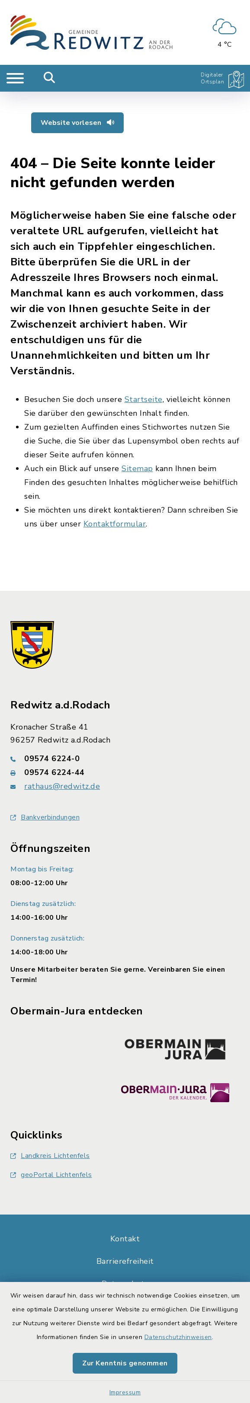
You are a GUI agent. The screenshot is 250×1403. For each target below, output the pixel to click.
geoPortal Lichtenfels (51, 1175)
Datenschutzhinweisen (178, 1337)
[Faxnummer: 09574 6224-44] (125, 772)
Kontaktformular (114, 524)
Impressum (125, 1392)
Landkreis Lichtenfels (50, 1156)
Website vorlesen (77, 123)
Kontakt (125, 1239)
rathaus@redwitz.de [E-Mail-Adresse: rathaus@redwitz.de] (62, 786)
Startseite (144, 399)
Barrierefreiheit (125, 1261)
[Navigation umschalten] (15, 78)
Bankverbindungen (45, 817)
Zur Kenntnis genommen (125, 1363)
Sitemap (137, 468)
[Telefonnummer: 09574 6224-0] (125, 758)
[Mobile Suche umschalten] (49, 78)
